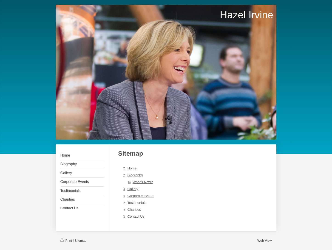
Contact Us (135, 216)
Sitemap (80, 240)
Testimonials (136, 203)
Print (66, 240)
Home (131, 168)
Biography (135, 175)
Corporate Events (140, 196)
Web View (264, 240)
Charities (134, 209)
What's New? (143, 182)
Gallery (132, 189)
